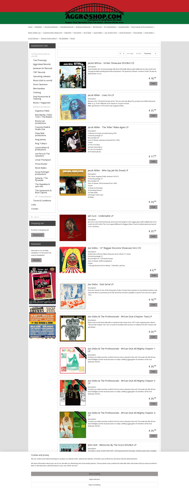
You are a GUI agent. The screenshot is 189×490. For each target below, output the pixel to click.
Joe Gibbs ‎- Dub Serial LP (100, 284)
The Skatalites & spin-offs (42, 185)
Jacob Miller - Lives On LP (101, 95)
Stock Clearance (40, 84)
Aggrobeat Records (67, 27)
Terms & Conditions (42, 200)
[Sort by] (150, 53)
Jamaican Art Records (83, 27)
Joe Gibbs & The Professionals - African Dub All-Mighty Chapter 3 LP (121, 381)
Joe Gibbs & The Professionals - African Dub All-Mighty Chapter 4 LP (121, 414)
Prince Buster (137, 33)
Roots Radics (149, 33)
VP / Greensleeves (110, 27)
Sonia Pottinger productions (42, 173)
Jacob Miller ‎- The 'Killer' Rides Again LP (108, 127)
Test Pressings (40, 60)
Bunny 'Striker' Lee (34, 33)
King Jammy (77, 33)
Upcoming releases (42, 76)
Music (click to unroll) (42, 80)
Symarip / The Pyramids (41, 179)
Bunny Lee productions (40, 122)
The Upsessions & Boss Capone (43, 191)
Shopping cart (38, 235)
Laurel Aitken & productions (42, 148)
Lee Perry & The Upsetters (42, 154)
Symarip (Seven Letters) (49, 38)
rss (109, 486)
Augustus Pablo (123, 27)
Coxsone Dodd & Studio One (42, 128)
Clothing (37, 92)
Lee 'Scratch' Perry (111, 33)
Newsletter (38, 27)
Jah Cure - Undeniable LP (100, 215)
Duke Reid (67, 33)
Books (73, 38)
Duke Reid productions (40, 134)
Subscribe (36, 260)
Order (153, 83)
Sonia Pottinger (33, 38)
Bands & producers (41, 106)
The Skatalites (63, 38)
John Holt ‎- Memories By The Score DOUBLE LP (112, 444)
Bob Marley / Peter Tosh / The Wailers (43, 116)
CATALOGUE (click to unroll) (40, 55)
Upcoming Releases (51, 27)
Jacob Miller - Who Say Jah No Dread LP (108, 170)
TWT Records (97, 27)
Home (30, 27)
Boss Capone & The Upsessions (142, 27)
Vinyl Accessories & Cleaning (41, 97)
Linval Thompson (125, 33)
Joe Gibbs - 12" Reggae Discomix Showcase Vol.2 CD (114, 247)
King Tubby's (41, 143)
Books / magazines (41, 102)
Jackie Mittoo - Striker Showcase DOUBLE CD (111, 62)
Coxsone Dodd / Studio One (52, 33)
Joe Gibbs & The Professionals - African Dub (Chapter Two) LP (120, 316)
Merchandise (39, 88)
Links (33, 204)
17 (151, 475)
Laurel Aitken (98, 33)
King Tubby (87, 33)
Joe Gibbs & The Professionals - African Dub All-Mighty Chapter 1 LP (121, 349)
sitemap (104, 486)
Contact (34, 208)
